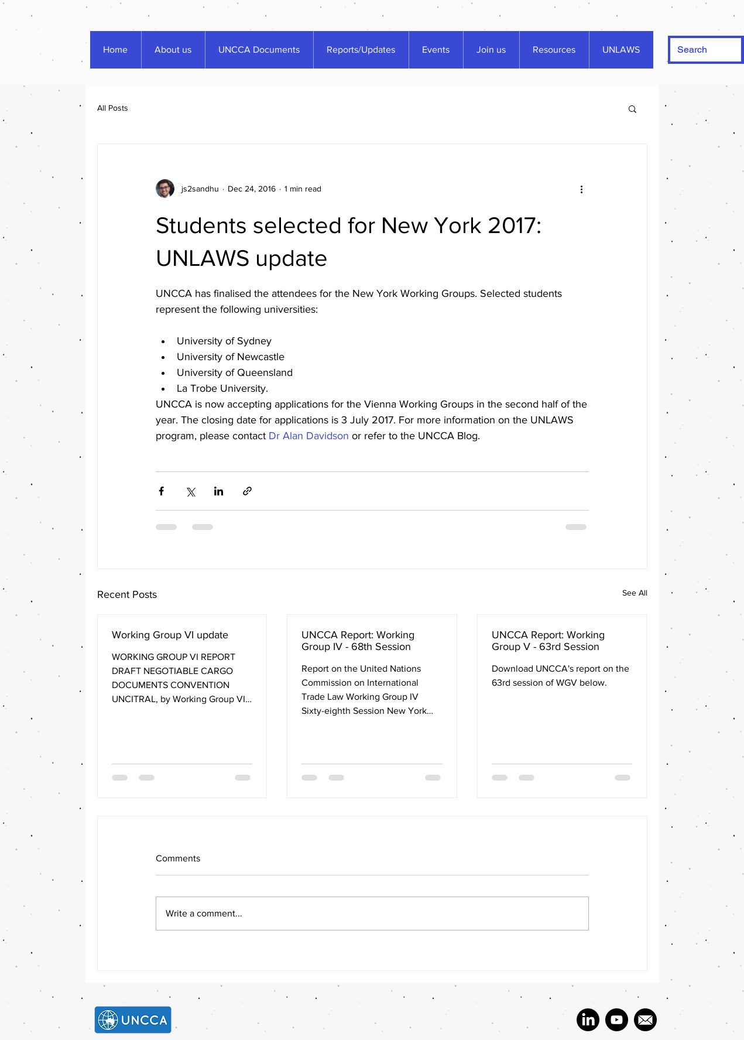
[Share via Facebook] (161, 491)
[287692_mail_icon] (645, 1019)
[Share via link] (247, 491)
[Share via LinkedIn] (218, 491)
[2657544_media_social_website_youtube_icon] (616, 1019)
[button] (632, 108)
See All (634, 592)
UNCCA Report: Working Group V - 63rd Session (548, 640)
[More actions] (582, 189)
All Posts (112, 107)
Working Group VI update (170, 635)
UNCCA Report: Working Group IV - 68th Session (357, 640)
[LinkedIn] (588, 1019)
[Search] (697, 49)
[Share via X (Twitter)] (190, 491)
